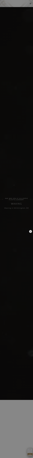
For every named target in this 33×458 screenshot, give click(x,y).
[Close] (30, 231)
